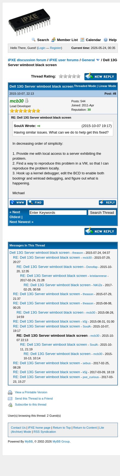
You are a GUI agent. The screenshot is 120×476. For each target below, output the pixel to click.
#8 (114, 93)
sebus (87, 363)
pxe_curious (91, 377)
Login (41, 48)
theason (77, 252)
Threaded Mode (85, 86)
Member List (64, 40)
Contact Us (18, 427)
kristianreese (98, 275)
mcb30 (87, 257)
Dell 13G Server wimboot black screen (40, 253)
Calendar (90, 40)
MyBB (29, 441)
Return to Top (62, 427)
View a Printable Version (31, 392)
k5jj (85, 321)
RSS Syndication (45, 431)
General (88, 60)
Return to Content (85, 427)
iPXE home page (39, 427)
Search (40, 40)
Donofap (92, 266)
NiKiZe (97, 285)
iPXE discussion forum (27, 60)
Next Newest (20, 222)
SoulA (87, 326)
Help (110, 40)
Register (55, 48)
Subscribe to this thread (30, 404)
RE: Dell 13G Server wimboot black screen (46, 257)
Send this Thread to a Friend (34, 398)
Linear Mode (107, 86)
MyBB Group (61, 441)
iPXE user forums (63, 60)
